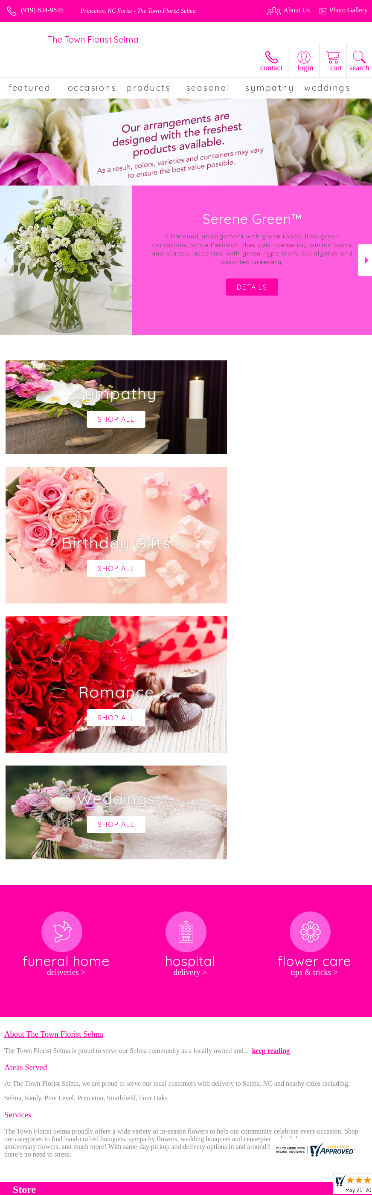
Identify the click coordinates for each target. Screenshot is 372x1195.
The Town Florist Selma (93, 39)
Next (365, 260)
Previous (7, 260)
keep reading (271, 794)
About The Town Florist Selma (53, 778)
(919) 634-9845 (42, 10)
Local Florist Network (289, 1186)
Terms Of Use (189, 1186)
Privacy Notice (235, 1186)
